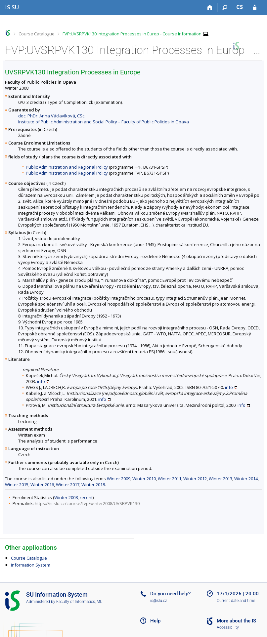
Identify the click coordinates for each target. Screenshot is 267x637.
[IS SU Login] (254, 7)
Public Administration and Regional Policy (67, 167)
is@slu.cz (158, 600)
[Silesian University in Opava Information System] (12, 7)
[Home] (209, 7)
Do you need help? (170, 594)
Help (155, 621)
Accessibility (228, 627)
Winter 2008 (66, 497)
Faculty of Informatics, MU (79, 601)
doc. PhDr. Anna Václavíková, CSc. (51, 116)
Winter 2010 (144, 479)
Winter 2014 (246, 479)
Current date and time (236, 600)
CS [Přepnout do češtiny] (239, 7)
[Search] (224, 7)
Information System (30, 565)
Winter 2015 (16, 485)
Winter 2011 (169, 479)
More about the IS (236, 621)
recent (86, 497)
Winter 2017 (67, 485)
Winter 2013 (220, 479)
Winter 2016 (42, 485)
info (41, 381)
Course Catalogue (37, 34)
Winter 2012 (195, 479)
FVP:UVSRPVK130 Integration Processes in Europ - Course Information (132, 34)
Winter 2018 (93, 485)
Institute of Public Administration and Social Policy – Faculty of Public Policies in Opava (103, 122)
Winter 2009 (118, 479)
